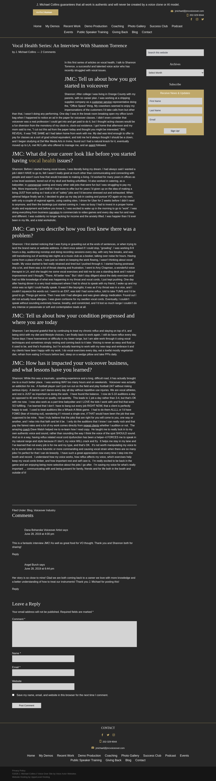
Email (16, 667)
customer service (102, 102)
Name (16, 653)
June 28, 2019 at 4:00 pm (39, 534)
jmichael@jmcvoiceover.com (187, 11)
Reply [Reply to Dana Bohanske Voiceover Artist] (15, 554)
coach (26, 429)
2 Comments (48, 52)
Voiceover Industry (45, 510)
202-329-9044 (195, 15)
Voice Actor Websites (66, 773)
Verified (44, 12)
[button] (74, 490)
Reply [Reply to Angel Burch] (15, 589)
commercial (34, 184)
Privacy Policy (18, 770)
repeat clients (91, 425)
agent (92, 145)
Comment (18, 619)
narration (54, 212)
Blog (29, 510)
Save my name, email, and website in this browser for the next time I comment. (62, 695)
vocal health (42, 160)
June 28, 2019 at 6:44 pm (39, 568)
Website (17, 681)
